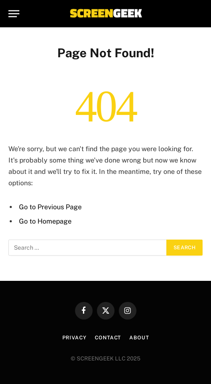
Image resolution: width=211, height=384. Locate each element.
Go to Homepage (45, 221)
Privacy (74, 338)
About (139, 338)
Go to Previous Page (50, 207)
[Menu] (13, 13)
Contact (108, 338)
